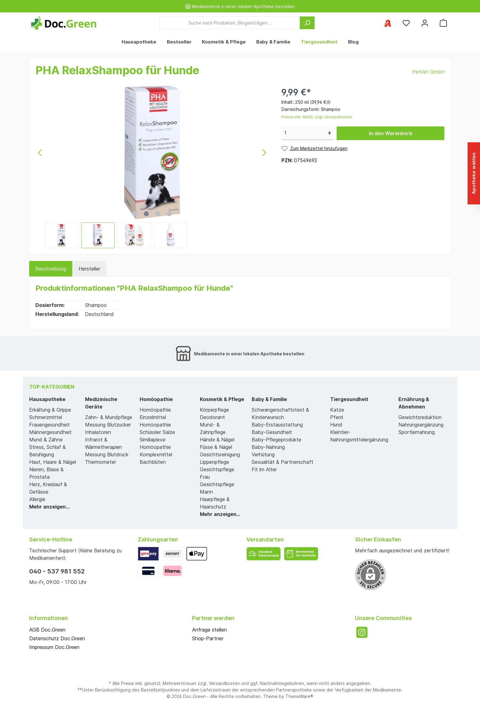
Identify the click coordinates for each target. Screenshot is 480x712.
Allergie (37, 499)
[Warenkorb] (443, 22)
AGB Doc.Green (47, 630)
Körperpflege (214, 410)
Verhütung (263, 454)
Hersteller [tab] (89, 269)
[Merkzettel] (406, 22)
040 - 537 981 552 (57, 571)
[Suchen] (307, 22)
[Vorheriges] (40, 153)
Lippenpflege (214, 462)
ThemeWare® (299, 696)
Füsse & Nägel (216, 447)
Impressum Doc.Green (54, 647)
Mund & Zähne (46, 439)
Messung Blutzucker (108, 425)
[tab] (50, 268)
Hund (336, 425)
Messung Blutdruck (106, 454)
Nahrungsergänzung (420, 425)
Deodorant (212, 417)
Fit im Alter (264, 469)
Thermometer (100, 462)
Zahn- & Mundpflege (108, 417)
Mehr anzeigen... (49, 507)
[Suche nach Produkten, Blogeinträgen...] (229, 22)
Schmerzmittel (45, 417)
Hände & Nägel (217, 439)
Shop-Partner (207, 638)
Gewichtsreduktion (420, 417)
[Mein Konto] (425, 22)
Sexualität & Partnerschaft (282, 462)
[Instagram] (362, 632)
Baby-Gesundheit (272, 432)
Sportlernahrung (416, 432)
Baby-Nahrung (268, 447)
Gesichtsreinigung (220, 454)
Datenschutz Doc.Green (57, 638)
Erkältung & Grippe (50, 410)
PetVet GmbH (428, 72)
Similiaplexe (152, 439)
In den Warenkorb (390, 133)
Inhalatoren (98, 432)
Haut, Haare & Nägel (52, 462)
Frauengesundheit (49, 425)
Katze (337, 410)
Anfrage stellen (209, 630)
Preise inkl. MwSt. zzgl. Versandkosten (316, 117)
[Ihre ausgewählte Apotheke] (387, 22)
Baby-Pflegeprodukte (276, 439)
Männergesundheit (50, 432)
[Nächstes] (264, 153)
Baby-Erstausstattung (277, 425)
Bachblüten (153, 462)
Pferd (336, 417)
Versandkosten (224, 683)
